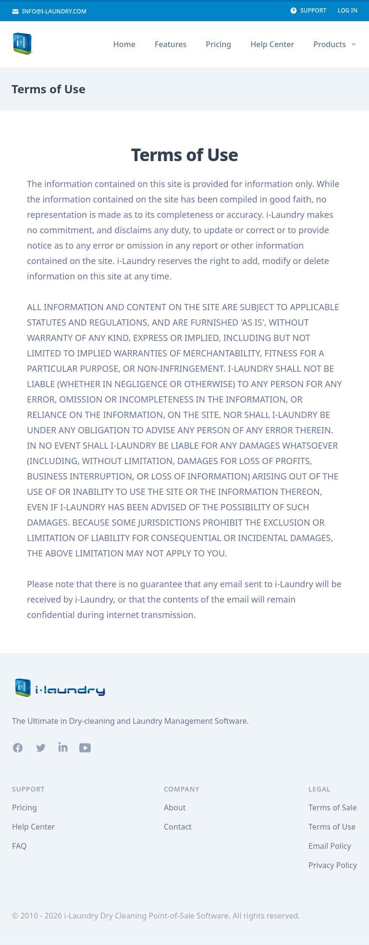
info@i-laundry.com (49, 11)
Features (170, 44)
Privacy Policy (332, 865)
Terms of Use (332, 826)
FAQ (19, 846)
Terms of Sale (332, 807)
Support (308, 10)
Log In (347, 10)
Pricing (218, 44)
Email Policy (329, 846)
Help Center (272, 44)
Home (124, 44)
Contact (178, 826)
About (174, 807)
